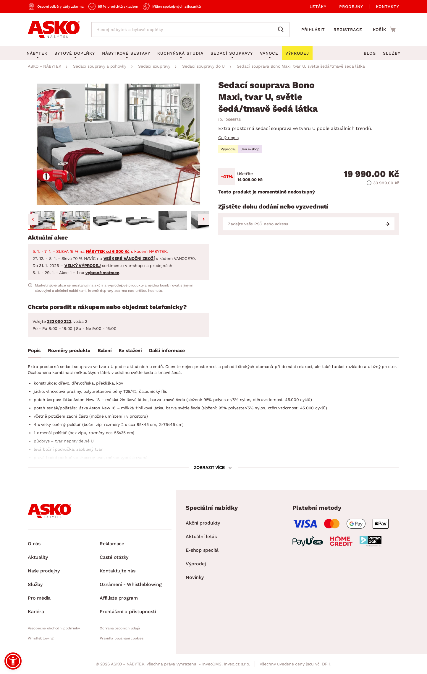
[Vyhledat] (282, 29)
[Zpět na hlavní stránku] (54, 29)
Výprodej (196, 563)
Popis (34, 350)
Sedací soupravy (232, 53)
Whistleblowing (40, 638)
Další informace (167, 350)
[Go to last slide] (33, 219)
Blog (370, 53)
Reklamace (112, 543)
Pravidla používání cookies (121, 638)
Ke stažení (130, 350)
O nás (34, 543)
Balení (105, 350)
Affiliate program (119, 598)
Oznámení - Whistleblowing (131, 584)
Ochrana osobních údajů (120, 628)
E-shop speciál (202, 550)
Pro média (39, 598)
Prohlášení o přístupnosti (128, 611)
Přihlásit (313, 29)
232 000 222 (59, 321)
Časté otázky (114, 557)
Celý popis (228, 137)
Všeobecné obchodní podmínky (54, 628)
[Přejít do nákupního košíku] (384, 29)
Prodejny (351, 6)
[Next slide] (203, 219)
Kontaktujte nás (117, 571)
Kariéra (36, 611)
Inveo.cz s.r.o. (237, 664)
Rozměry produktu (69, 350)
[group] (118, 144)
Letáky (318, 6)
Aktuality (38, 557)
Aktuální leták (201, 536)
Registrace (348, 29)
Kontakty (387, 6)
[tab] (34, 351)
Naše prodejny (44, 571)
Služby (391, 53)
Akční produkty (203, 523)
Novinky (194, 577)
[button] (42, 220)
